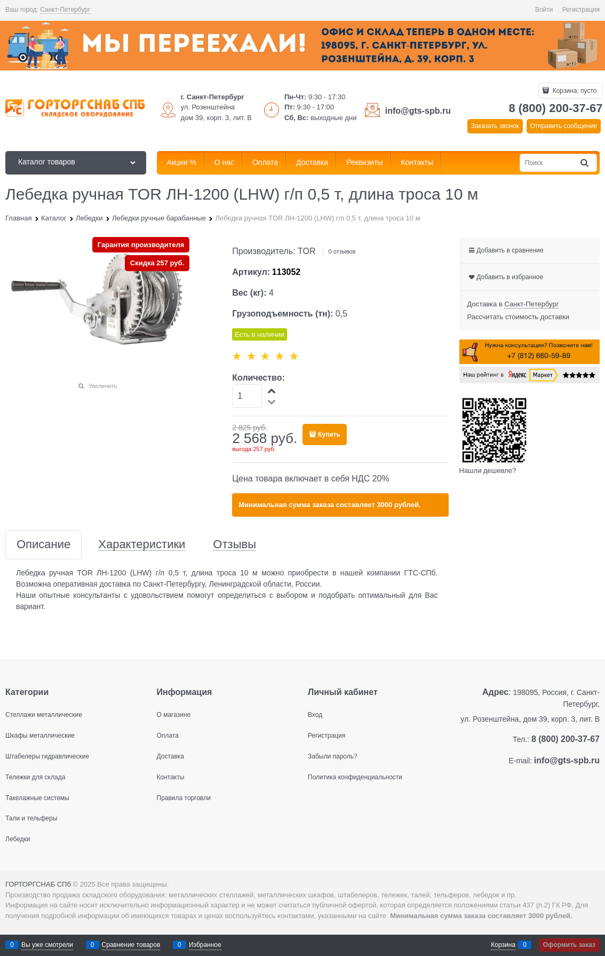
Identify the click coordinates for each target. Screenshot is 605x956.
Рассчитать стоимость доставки (518, 317)
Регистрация (581, 9)
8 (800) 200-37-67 (555, 108)
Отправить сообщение (564, 126)
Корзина (503, 945)
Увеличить (103, 386)
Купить (329, 434)
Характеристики (141, 545)
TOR (306, 251)
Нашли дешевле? (487, 471)
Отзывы (234, 545)
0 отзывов (342, 251)
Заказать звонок (495, 126)
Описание (43, 545)
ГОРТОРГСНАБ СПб (38, 884)
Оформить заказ (569, 945)
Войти (544, 9)
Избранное (205, 945)
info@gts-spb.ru (418, 110)
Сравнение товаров (131, 945)
